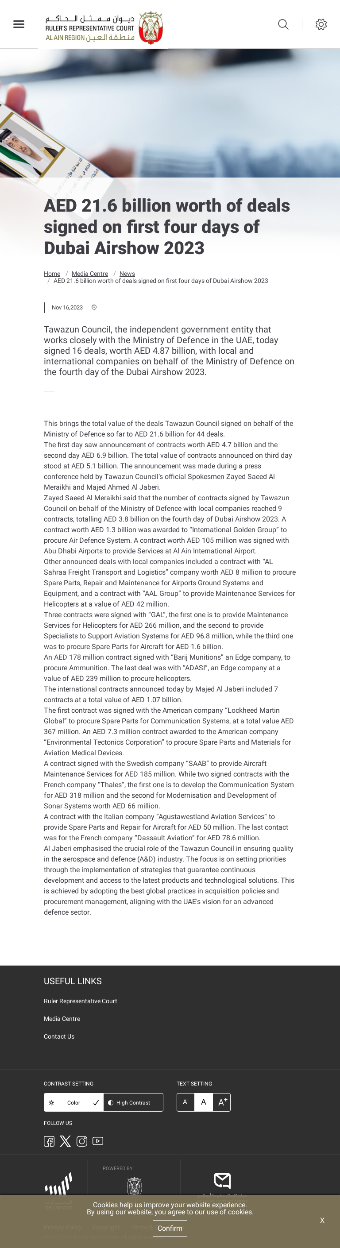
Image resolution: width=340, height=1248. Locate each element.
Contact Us (59, 1035)
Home (52, 273)
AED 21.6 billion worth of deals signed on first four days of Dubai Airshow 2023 (161, 280)
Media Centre (90, 273)
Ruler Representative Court (80, 1000)
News (127, 273)
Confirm (170, 1228)
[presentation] (46, 390)
